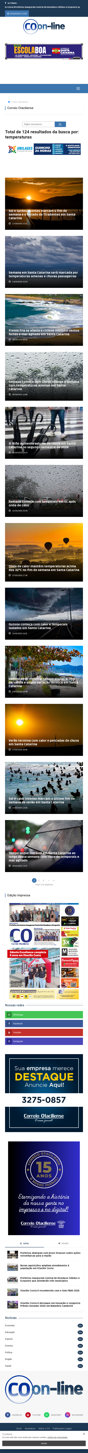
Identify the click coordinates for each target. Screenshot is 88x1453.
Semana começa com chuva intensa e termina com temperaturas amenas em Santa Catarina (44, 385)
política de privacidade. (58, 1437)
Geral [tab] (24, 1243)
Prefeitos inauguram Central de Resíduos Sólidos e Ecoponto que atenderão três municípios (50, 1279)
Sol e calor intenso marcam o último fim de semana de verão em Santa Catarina (42, 800)
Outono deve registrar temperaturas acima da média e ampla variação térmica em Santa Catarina (43, 682)
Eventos (9, 1345)
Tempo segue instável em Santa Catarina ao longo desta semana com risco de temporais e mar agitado (44, 856)
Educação (10, 1332)
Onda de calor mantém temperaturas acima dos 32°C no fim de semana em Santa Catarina (44, 568)
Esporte (9, 1339)
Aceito (44, 1443)
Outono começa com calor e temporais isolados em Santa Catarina (38, 626)
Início (19, 1428)
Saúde (8, 1366)
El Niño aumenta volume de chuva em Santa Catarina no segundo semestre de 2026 (42, 445)
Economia (10, 1325)
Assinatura (30, 1428)
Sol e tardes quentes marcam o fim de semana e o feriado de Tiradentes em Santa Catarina (42, 214)
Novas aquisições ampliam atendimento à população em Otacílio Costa (44, 1267)
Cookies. (7, 1434)
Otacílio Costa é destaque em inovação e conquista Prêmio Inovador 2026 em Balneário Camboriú (50, 1304)
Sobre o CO (44, 1428)
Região (8, 1359)
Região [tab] (63, 1243)
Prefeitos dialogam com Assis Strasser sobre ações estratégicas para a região (50, 1254)
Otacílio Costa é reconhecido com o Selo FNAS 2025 (49, 1290)
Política (8, 1352)
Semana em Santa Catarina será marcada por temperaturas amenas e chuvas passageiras (43, 274)
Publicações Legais (62, 1428)
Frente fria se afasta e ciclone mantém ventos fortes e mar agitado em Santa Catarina (44, 332)
